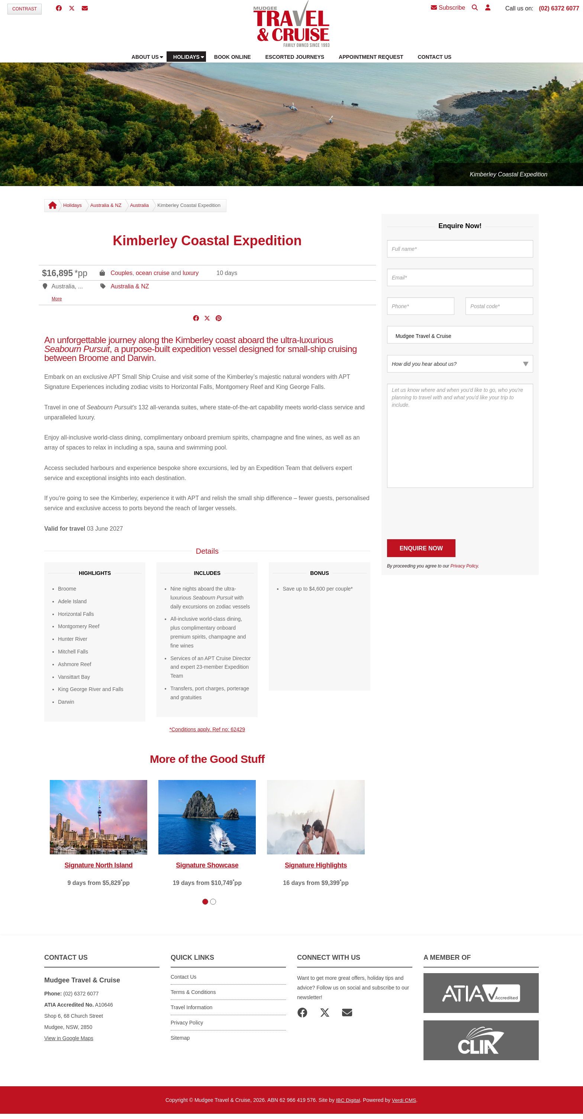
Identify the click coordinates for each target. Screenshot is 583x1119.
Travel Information (191, 1007)
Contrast (24, 9)
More (57, 298)
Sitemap (180, 1038)
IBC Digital (347, 1100)
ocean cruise (153, 273)
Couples (122, 273)
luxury (191, 273)
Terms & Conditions (193, 992)
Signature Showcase (207, 865)
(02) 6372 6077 (559, 8)
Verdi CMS (404, 1100)
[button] (487, 8)
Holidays (72, 205)
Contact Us (183, 977)
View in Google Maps (68, 1038)
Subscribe (448, 7)
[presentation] (443, 513)
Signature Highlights (316, 865)
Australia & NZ (106, 205)
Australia (139, 205)
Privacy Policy (464, 566)
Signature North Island (99, 865)
